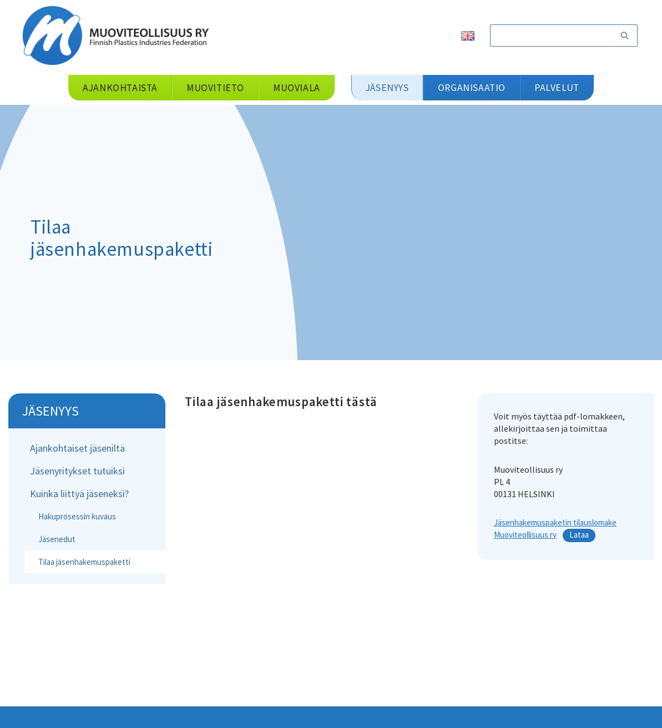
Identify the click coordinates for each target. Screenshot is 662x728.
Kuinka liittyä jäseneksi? (79, 493)
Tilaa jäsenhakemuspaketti (84, 562)
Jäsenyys (50, 410)
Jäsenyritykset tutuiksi (77, 470)
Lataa (579, 534)
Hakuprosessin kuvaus (77, 516)
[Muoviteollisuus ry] (119, 35)
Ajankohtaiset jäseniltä (77, 448)
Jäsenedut (56, 539)
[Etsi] (551, 35)
